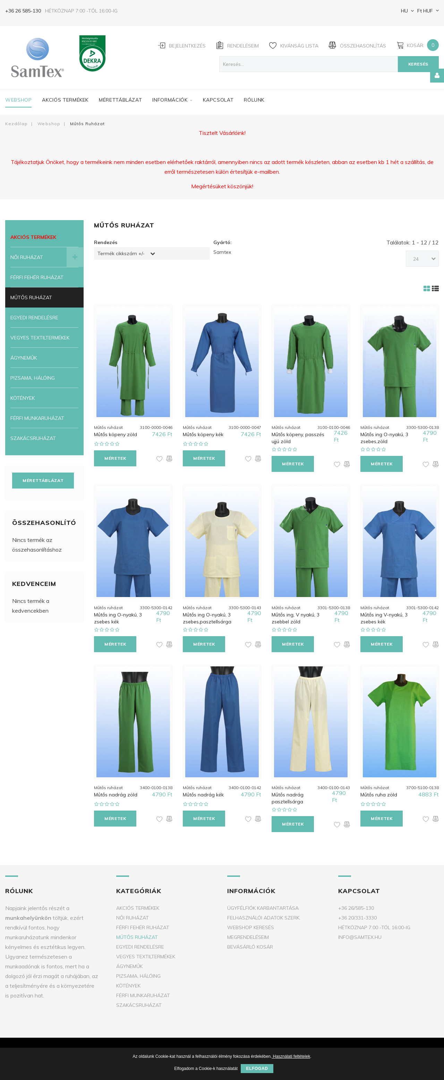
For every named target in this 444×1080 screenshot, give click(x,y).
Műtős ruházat (31, 297)
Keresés (418, 64)
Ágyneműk (23, 358)
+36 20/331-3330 (357, 914)
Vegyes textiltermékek (39, 338)
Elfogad (257, 1068)
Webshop (18, 100)
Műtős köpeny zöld (115, 433)
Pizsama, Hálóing (32, 378)
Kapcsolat (218, 100)
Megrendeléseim (248, 934)
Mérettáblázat (120, 100)
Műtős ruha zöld (378, 791)
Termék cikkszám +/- (121, 253)
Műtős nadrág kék (203, 791)
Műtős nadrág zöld (115, 791)
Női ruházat (26, 257)
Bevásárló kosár (250, 943)
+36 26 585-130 (23, 11)
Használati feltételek (291, 1056)
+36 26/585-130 (356, 904)
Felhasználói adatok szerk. (263, 914)
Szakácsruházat (33, 438)
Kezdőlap (16, 123)
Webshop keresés (250, 924)
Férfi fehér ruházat (36, 277)
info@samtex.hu (360, 934)
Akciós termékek (65, 100)
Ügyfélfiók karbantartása (263, 904)
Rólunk (254, 100)
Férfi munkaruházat (37, 418)
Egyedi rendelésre (34, 317)
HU (403, 11)
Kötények (22, 398)
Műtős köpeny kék (203, 433)
